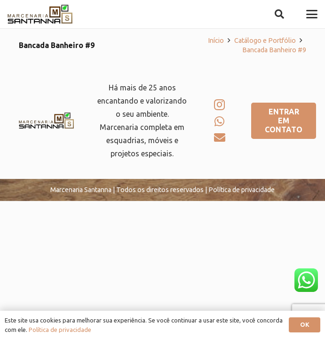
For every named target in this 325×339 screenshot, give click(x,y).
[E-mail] (219, 137)
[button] (279, 14)
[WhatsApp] (219, 121)
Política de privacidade (60, 329)
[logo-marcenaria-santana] (40, 14)
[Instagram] (219, 104)
